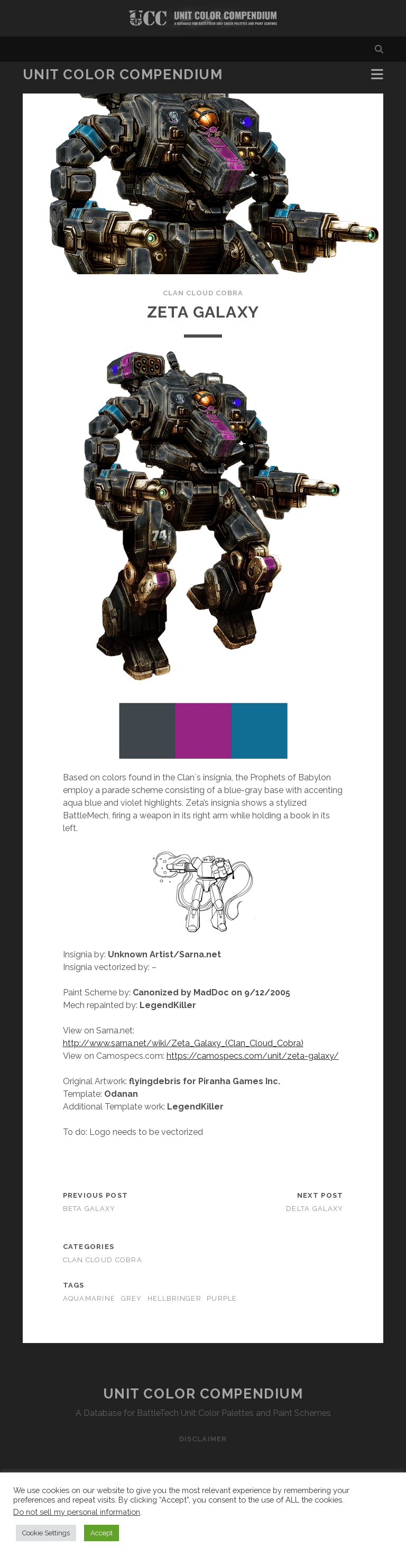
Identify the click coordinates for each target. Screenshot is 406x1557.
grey (131, 1298)
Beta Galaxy (89, 1209)
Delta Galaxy (314, 1209)
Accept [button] (101, 1533)
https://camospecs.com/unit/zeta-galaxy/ (253, 1056)
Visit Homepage (203, 18)
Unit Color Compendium (123, 74)
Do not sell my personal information (76, 1511)
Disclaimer (202, 1439)
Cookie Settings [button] (46, 1533)
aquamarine (89, 1298)
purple (222, 1298)
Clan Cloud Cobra (203, 293)
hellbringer (174, 1298)
